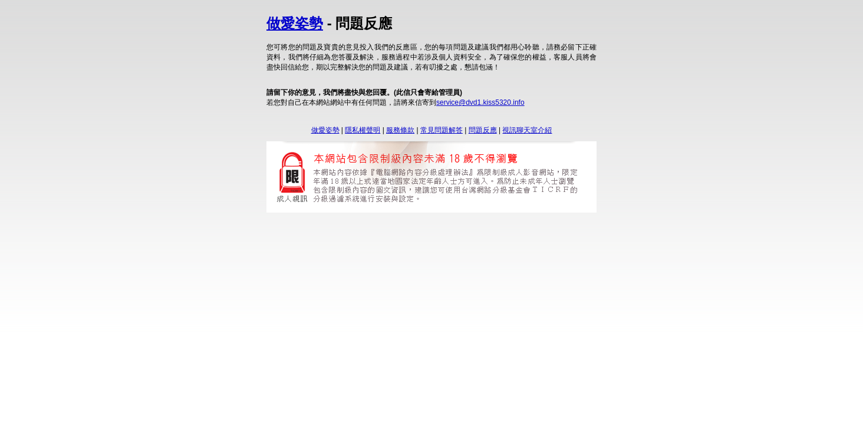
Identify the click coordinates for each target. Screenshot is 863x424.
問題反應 (483, 130)
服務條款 (400, 130)
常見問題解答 (441, 130)
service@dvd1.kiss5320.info (480, 102)
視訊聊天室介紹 (527, 130)
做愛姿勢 (294, 23)
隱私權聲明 (362, 130)
